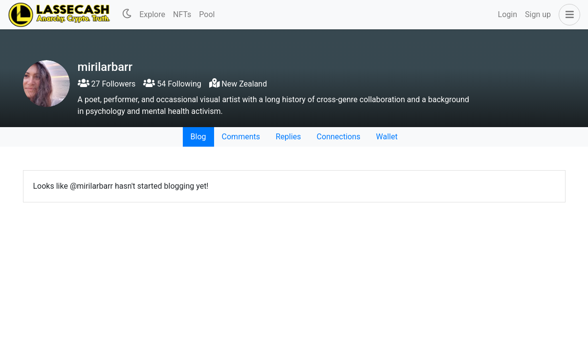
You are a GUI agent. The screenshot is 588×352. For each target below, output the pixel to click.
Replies (288, 136)
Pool (207, 14)
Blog (198, 136)
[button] (567, 14)
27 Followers (107, 83)
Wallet (386, 136)
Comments (241, 136)
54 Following (172, 83)
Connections (338, 136)
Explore (152, 14)
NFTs (182, 14)
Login (507, 14)
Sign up (538, 14)
